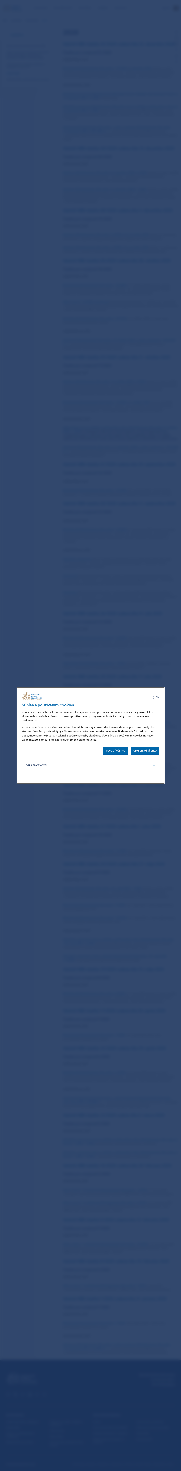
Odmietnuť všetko (145, 751)
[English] (155, 697)
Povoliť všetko (115, 751)
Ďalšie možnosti (36, 765)
